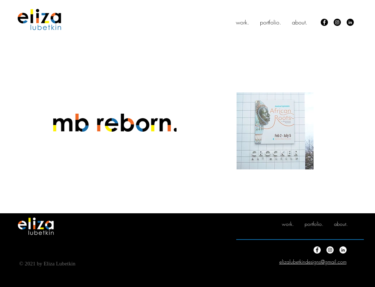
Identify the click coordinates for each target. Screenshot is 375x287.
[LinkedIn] (350, 22)
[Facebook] (324, 22)
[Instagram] (337, 22)
